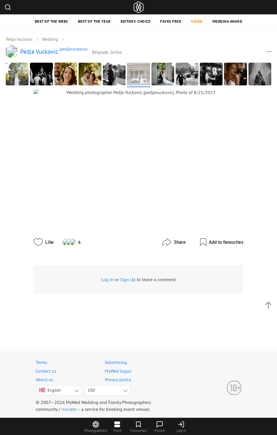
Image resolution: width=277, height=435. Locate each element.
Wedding (50, 39)
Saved (196, 21)
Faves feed (170, 21)
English (50, 390)
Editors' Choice (136, 21)
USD (91, 390)
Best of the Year (94, 21)
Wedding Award (227, 21)
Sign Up (120, 312)
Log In (100, 312)
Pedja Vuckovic (19, 39)
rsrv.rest (68, 409)
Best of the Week (51, 21)
